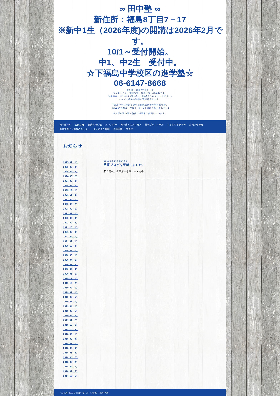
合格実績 (117, 129)
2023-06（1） (70, 199)
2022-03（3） (70, 218)
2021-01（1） (70, 241)
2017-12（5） (70, 376)
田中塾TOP (65, 124)
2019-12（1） (70, 278)
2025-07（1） (70, 162)
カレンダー (111, 124)
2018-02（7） (70, 366)
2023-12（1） (70, 190)
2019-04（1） (70, 306)
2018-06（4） (70, 348)
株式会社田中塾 (77, 393)
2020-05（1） (70, 255)
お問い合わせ (196, 124)
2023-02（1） (70, 209)
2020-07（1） (70, 250)
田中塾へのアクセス (131, 124)
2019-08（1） (70, 288)
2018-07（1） (70, 343)
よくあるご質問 (101, 129)
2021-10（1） (70, 227)
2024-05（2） (70, 176)
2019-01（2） (70, 320)
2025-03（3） (70, 167)
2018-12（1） (70, 325)
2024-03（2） (70, 181)
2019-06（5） (70, 297)
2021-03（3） (70, 232)
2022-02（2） (70, 222)
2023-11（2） (70, 195)
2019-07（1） (70, 292)
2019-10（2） (70, 283)
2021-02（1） (70, 236)
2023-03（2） (70, 204)
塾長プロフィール (154, 124)
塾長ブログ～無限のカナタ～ (75, 129)
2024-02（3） (70, 185)
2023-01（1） (70, 213)
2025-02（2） (70, 171)
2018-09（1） (70, 334)
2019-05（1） (70, 301)
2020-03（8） (70, 264)
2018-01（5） (70, 371)
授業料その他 (95, 124)
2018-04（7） (70, 357)
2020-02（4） (70, 269)
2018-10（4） (70, 329)
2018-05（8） (70, 353)
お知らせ (79, 124)
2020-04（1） (70, 260)
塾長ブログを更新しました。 (124, 165)
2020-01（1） (70, 274)
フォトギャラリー (176, 124)
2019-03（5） (70, 311)
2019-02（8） (70, 315)
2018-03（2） (70, 362)
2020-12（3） (70, 246)
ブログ (129, 129)
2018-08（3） (70, 339)
